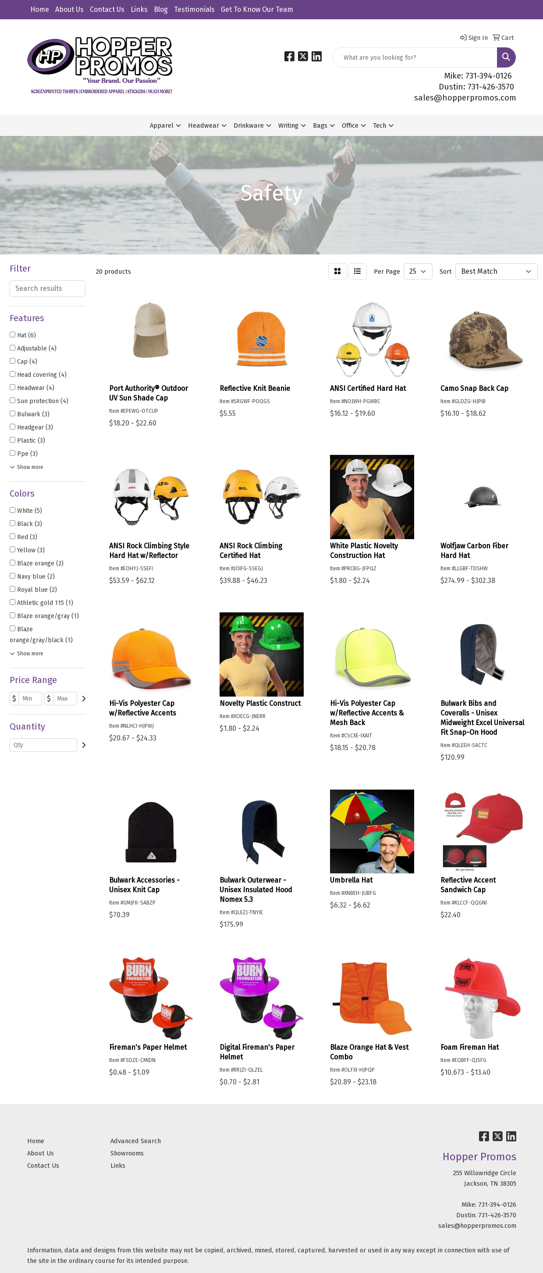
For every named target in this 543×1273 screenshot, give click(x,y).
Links (139, 9)
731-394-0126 (497, 1205)
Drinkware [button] (249, 125)
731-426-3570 (497, 1215)
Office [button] (350, 125)
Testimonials (194, 9)
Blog (161, 9)
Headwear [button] (203, 125)
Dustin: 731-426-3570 (476, 87)
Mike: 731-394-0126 (478, 76)
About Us (69, 9)
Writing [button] (288, 125)
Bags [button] (320, 125)
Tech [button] (379, 125)
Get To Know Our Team (257, 9)
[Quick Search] (414, 57)
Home (39, 9)
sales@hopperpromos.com (465, 98)
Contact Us (107, 9)
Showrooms (127, 1153)
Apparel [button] (162, 125)
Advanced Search (135, 1141)
